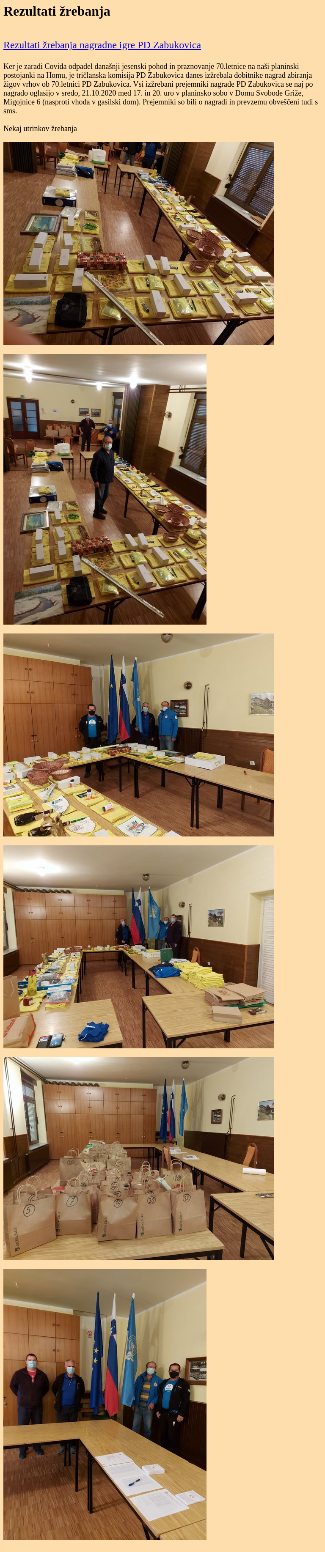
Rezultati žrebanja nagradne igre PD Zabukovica (102, 44)
